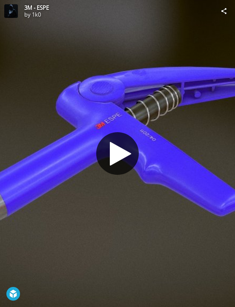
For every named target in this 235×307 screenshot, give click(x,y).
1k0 (36, 14)
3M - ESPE (36, 8)
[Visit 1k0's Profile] (11, 11)
